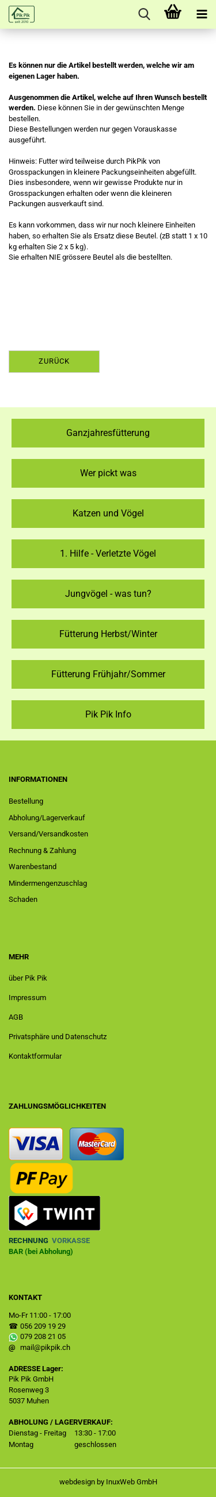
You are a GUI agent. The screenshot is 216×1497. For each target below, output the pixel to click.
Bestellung (26, 801)
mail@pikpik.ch (45, 1347)
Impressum (27, 997)
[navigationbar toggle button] (201, 14)
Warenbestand (32, 866)
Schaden (23, 899)
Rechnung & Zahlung (42, 850)
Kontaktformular (35, 1056)
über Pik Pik (28, 978)
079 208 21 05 (43, 1336)
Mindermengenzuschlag (48, 883)
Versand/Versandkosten (48, 833)
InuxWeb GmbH (131, 1481)
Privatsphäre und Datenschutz (58, 1036)
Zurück (54, 361)
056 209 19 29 (43, 1326)
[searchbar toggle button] (144, 14)
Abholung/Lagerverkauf (47, 817)
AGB (16, 1017)
